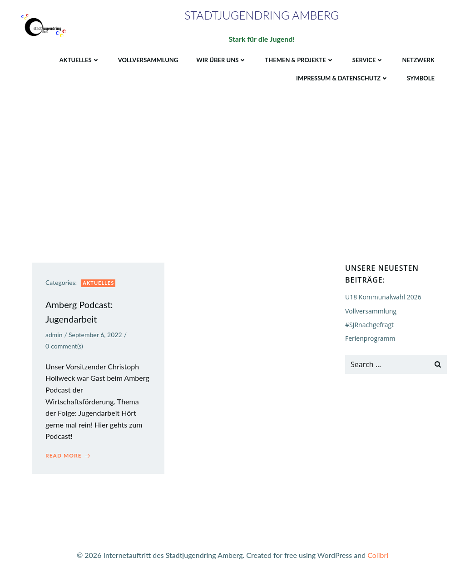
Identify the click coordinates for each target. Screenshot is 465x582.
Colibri (377, 555)
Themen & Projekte (299, 60)
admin (54, 334)
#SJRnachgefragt (369, 324)
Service (368, 60)
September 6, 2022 (95, 334)
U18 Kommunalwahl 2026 (383, 297)
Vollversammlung (148, 60)
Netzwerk (418, 60)
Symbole (421, 78)
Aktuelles (79, 60)
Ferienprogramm (370, 338)
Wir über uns (221, 60)
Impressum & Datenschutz (342, 78)
